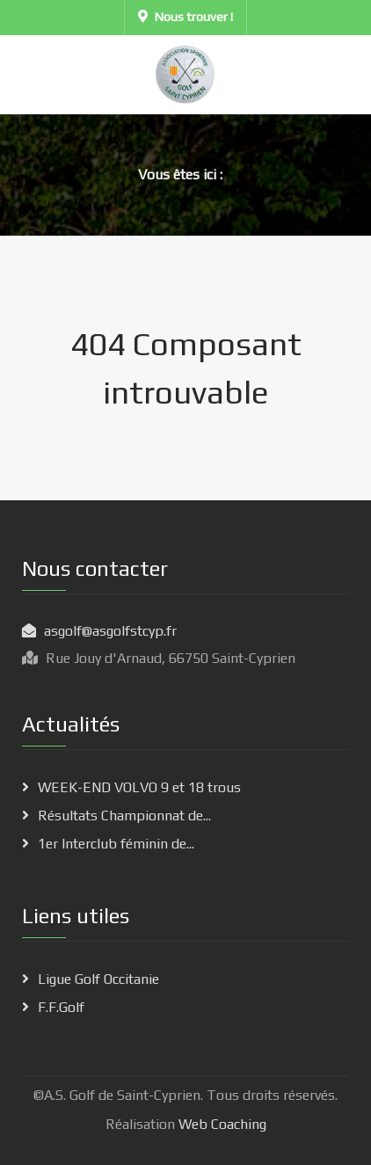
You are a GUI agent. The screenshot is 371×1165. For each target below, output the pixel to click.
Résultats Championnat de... (124, 815)
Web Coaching (220, 1124)
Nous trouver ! (185, 17)
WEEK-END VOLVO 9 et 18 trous (139, 787)
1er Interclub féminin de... (116, 843)
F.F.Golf (61, 1007)
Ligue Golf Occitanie (98, 979)
